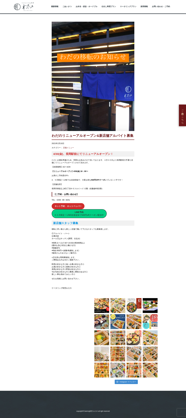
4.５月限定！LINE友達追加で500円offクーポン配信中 (79, 213)
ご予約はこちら (182, 115)
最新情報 (54, 6)
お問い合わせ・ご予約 (161, 6)
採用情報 (144, 6)
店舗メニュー (68, 148)
